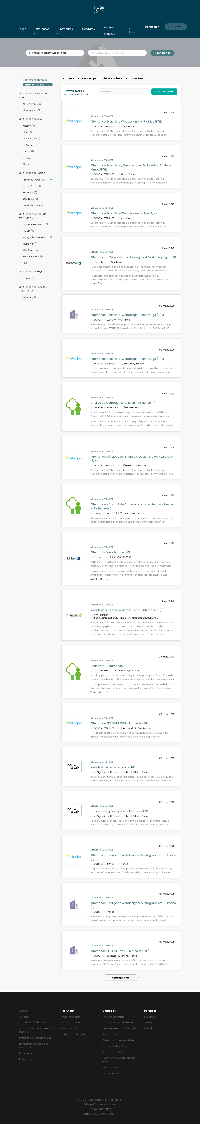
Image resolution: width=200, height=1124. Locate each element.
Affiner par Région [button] (33, 173)
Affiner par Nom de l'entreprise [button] (32, 215)
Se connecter (69, 1028)
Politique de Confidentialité (35, 1038)
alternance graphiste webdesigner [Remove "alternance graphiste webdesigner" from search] (39, 84)
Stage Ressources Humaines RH (100, 1100)
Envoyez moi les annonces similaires (76, 92)
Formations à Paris (113, 1052)
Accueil (23, 1011)
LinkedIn (149, 1028)
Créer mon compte (73, 1034)
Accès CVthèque (71, 1022)
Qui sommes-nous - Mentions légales (37, 1030)
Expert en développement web (118, 1059)
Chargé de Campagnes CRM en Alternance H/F (123, 403)
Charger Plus (120, 977)
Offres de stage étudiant (100, 1114)
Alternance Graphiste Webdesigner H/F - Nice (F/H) (126, 121)
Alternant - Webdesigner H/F (110, 552)
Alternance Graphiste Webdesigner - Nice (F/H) (123, 213)
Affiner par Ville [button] (32, 119)
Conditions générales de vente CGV (34, 1045)
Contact (24, 1017)
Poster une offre (71, 1017)
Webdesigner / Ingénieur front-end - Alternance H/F (126, 610)
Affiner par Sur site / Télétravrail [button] (33, 288)
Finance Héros (28, 1053)
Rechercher (162, 53)
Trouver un (113, 1017)
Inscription (175, 26)
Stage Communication (100, 1104)
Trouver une (117, 1022)
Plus (25, 164)
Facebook (150, 1017)
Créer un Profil (111, 1067)
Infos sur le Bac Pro (114, 1046)
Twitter (148, 1022)
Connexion (152, 27)
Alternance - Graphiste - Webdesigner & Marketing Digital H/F (133, 257)
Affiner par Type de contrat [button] (33, 95)
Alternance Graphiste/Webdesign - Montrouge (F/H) (127, 315)
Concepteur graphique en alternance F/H (119, 811)
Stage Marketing (100, 1109)
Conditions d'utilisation (32, 1022)
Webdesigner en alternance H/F (112, 767)
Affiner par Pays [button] (32, 271)
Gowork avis (109, 1034)
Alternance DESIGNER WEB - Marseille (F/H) (120, 723)
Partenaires (26, 1059)
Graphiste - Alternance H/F (109, 666)
